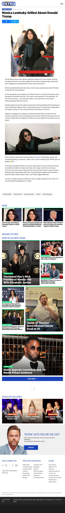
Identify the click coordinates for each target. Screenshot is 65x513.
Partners (51, 469)
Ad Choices (22, 493)
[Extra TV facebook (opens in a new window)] (6, 465)
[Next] (61, 410)
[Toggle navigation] (61, 3)
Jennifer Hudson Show (29, 499)
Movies (36, 469)
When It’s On (53, 467)
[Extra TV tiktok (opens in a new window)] (3, 465)
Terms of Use (14, 493)
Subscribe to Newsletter (9, 471)
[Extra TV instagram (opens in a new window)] (12, 465)
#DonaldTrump (18, 194)
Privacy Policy (5, 493)
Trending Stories (39, 477)
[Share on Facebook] (6, 21)
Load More (32, 379)
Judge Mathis (40, 499)
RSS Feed (5, 473)
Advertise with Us (54, 471)
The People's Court (49, 499)
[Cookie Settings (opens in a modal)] (53, 475)
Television (37, 475)
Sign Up (31, 447)
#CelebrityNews (7, 194)
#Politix (38, 194)
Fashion (25, 471)
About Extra (52, 465)
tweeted (37, 157)
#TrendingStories (47, 194)
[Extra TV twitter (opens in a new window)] (9, 465)
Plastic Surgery (38, 471)
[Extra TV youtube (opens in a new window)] (16, 465)
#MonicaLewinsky (29, 194)
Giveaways (26, 473)
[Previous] (3, 410)
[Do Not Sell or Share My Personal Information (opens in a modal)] (56, 479)
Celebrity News (7, 9)
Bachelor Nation (17, 499)
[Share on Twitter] (14, 21)
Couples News (27, 469)
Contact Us (52, 473)
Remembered (38, 473)
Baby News (26, 465)
